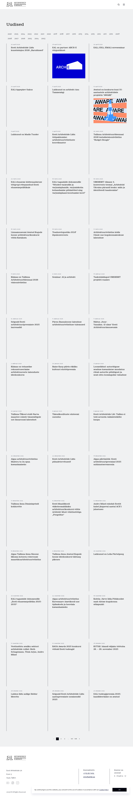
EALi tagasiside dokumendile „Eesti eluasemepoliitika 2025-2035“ (26, 602)
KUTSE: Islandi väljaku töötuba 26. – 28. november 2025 (109, 647)
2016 (74, 34)
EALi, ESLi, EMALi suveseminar (109, 47)
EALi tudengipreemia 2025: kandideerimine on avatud (107, 695)
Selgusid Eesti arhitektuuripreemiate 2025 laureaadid (25, 325)
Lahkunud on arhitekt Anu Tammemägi (65, 91)
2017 (68, 34)
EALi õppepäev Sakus (22, 89)
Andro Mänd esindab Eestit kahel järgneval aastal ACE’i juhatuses (107, 507)
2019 (55, 34)
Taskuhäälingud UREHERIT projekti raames (107, 278)
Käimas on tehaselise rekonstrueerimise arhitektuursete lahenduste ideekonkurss (25, 370)
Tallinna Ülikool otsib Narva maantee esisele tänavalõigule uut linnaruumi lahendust (26, 417)
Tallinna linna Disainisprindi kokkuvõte (25, 505)
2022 (36, 34)
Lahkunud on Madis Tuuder (25, 134)
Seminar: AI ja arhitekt (63, 277)
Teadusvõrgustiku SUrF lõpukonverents (64, 233)
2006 (23, 38)
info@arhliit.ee (89, 777)
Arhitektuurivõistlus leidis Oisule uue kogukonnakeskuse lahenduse (108, 235)
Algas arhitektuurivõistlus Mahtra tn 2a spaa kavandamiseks (24, 462)
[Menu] (124, 4)
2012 (99, 34)
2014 (86, 34)
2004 (37, 38)
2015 (80, 34)
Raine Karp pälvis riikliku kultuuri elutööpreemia (64, 368)
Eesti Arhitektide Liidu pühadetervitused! (63, 460)
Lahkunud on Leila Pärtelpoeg (108, 554)
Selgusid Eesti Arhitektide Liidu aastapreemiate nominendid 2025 (68, 697)
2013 (93, 34)
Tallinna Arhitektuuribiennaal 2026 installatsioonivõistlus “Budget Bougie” (108, 137)
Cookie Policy (103, 790)
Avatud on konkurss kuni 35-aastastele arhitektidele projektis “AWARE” (108, 92)
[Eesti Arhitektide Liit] (16, 6)
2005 (30, 38)
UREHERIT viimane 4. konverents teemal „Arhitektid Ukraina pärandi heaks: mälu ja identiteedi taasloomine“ (109, 186)
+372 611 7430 (88, 773)
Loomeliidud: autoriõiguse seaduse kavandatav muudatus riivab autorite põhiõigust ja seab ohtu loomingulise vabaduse (109, 370)
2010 (111, 34)
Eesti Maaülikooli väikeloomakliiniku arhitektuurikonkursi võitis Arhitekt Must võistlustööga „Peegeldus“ (66, 509)
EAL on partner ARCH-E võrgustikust (64, 49)
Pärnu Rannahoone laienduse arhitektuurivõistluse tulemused (68, 323)
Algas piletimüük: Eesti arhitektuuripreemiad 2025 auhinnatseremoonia (107, 462)
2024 (23, 34)
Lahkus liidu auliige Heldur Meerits (24, 695)
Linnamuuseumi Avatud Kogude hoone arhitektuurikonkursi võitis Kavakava (26, 235)
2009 (118, 34)
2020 (49, 34)
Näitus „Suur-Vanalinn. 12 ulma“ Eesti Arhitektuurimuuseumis (105, 325)
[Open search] (119, 5)
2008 (10, 38)
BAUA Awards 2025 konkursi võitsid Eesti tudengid (66, 647)
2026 (10, 34)
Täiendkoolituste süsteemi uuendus (65, 415)
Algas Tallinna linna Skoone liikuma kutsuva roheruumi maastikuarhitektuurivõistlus (26, 557)
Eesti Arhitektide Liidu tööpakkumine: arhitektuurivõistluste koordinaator (63, 138)
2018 (61, 34)
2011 (105, 34)
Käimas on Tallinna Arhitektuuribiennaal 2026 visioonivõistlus (24, 280)
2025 (16, 34)
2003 (43, 38)
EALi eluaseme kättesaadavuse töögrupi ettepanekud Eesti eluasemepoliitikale (26, 185)
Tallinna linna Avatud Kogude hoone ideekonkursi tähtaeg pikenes (67, 557)
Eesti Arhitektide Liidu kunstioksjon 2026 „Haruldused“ (27, 49)
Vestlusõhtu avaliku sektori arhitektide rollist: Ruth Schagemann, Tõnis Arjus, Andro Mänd (27, 650)
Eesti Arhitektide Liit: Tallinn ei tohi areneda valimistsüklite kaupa (109, 417)
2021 (42, 34)
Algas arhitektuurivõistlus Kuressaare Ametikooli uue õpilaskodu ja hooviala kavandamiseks (65, 603)
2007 (16, 38)
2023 (30, 34)
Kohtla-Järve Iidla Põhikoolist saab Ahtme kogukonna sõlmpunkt (108, 602)
